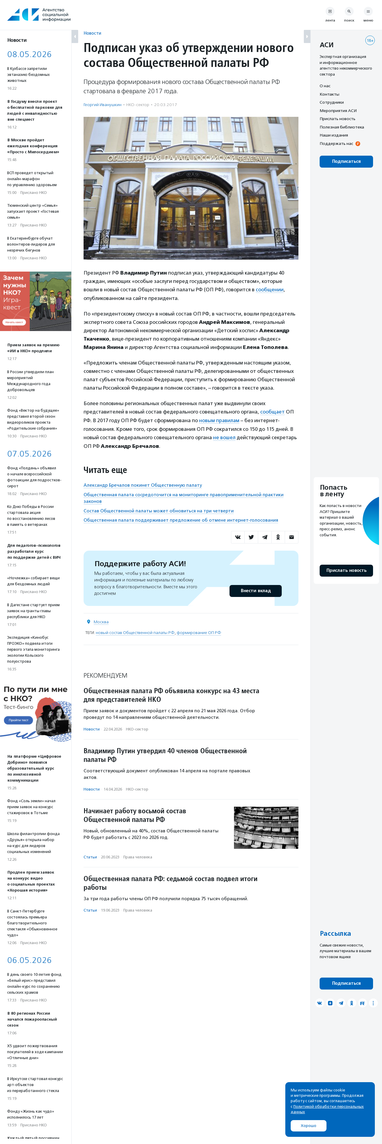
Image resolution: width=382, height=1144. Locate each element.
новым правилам (219, 420)
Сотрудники (332, 102)
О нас (325, 85)
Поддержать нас (336, 143)
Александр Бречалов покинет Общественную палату (143, 484)
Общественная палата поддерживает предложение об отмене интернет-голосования (181, 519)
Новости (92, 33)
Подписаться (346, 161)
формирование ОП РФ (199, 631)
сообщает (272, 411)
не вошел (224, 436)
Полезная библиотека (342, 127)
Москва (101, 620)
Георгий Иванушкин (102, 104)
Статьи (90, 856)
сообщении (270, 289)
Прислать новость (337, 118)
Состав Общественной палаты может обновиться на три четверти (159, 509)
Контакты (329, 94)
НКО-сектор (137, 104)
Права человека (137, 856)
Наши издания (334, 135)
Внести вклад (255, 589)
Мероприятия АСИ (338, 110)
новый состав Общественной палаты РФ (135, 631)
